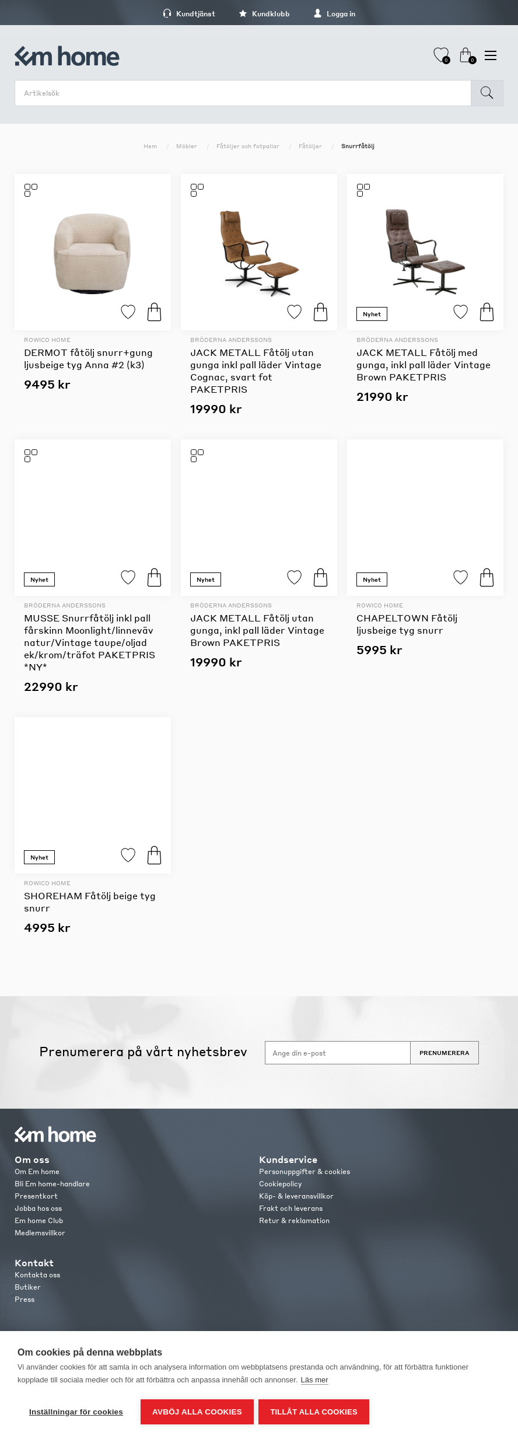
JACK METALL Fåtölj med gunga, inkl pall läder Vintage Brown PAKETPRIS (423, 364)
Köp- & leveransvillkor (296, 1196)
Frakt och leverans (291, 1208)
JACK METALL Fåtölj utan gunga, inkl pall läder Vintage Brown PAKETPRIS (257, 630)
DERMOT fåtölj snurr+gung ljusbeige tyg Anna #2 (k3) (88, 358)
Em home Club (39, 1220)
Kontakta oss (37, 1274)
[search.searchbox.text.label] (246, 93)
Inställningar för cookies (76, 1411)
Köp (154, 311)
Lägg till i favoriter (128, 311)
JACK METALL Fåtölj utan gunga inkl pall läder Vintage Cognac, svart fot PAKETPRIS (255, 370)
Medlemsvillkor (40, 1232)
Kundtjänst (189, 13)
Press (24, 1299)
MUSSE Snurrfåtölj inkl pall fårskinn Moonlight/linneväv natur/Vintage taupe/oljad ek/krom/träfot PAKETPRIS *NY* (89, 642)
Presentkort (36, 1196)
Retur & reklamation (294, 1220)
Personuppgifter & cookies (304, 1171)
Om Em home (37, 1171)
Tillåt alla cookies (314, 1411)
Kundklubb (264, 13)
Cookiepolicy (280, 1183)
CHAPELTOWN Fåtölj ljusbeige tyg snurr (406, 624)
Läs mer (314, 1381)
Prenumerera (444, 1052)
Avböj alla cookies (197, 1411)
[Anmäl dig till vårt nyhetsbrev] (338, 1052)
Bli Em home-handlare (52, 1183)
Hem (150, 145)
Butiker (28, 1287)
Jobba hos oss (38, 1208)
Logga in (334, 13)
